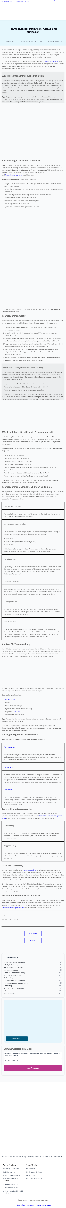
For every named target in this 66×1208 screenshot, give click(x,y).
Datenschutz (21, 1205)
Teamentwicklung (9, 747)
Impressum (31, 1205)
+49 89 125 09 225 (10, 1184)
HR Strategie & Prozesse (13, 967)
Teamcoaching (8, 790)
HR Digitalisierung (11, 965)
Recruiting (8, 986)
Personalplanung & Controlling (16, 983)
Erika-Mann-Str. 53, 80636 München (13, 1192)
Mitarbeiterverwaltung (12, 975)
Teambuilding (8, 767)
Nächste (32, 940)
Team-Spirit (16, 712)
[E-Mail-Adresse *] (33, 1060)
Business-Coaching (30, 870)
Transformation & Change (14, 988)
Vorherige (33, 933)
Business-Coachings (51, 61)
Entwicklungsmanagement (14, 962)
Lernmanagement (11, 970)
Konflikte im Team (10, 699)
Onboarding (8, 978)
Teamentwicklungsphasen (13, 175)
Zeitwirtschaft (9, 993)
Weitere (7, 991)
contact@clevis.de (7, 1)
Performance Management (14, 980)
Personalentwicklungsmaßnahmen (13, 908)
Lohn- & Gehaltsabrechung (14, 973)
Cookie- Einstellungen (43, 1205)
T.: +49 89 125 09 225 (22, 1)
